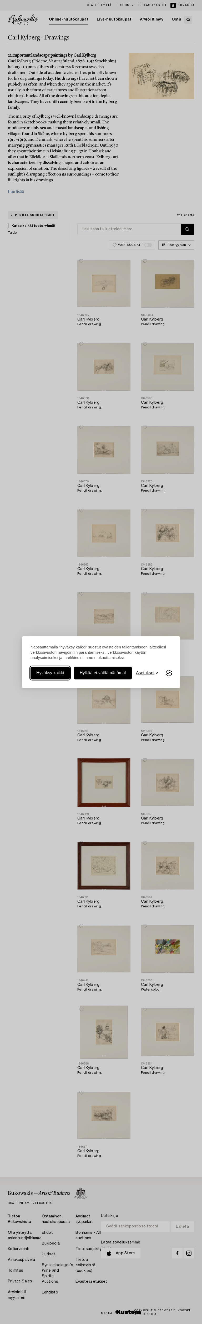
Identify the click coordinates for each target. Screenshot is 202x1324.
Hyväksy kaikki (50, 673)
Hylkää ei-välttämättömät (103, 673)
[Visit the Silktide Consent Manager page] (169, 673)
